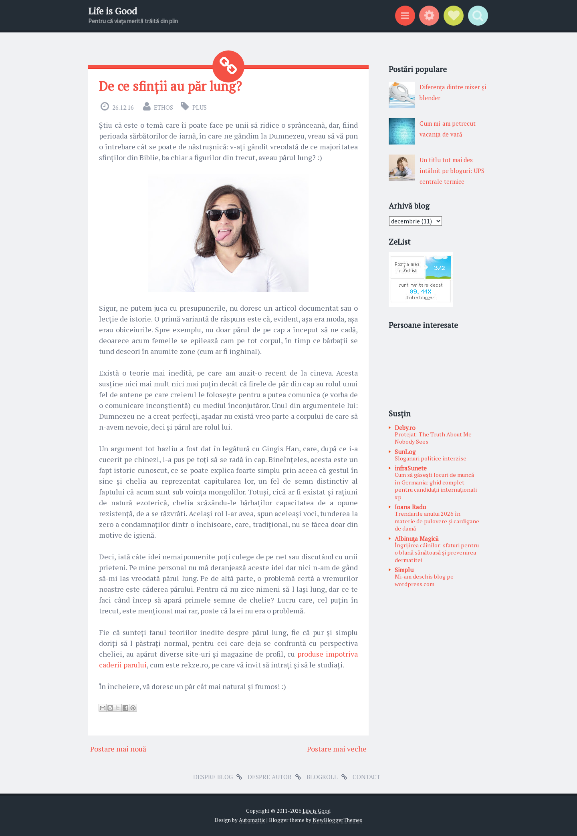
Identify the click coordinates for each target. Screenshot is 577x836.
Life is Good (112, 11)
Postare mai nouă (118, 749)
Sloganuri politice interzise (430, 458)
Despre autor (270, 777)
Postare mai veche (337, 749)
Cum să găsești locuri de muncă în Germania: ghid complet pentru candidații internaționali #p (436, 486)
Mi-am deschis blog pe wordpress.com (424, 580)
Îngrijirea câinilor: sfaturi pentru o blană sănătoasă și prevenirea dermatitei (437, 552)
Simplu (404, 570)
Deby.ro (405, 428)
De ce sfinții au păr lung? (170, 86)
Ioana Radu (410, 507)
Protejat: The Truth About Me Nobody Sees (433, 438)
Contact (366, 777)
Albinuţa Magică (417, 539)
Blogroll (322, 777)
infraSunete (411, 468)
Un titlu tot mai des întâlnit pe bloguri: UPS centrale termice (452, 170)
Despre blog (213, 777)
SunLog (405, 452)
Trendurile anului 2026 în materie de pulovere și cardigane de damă (437, 521)
